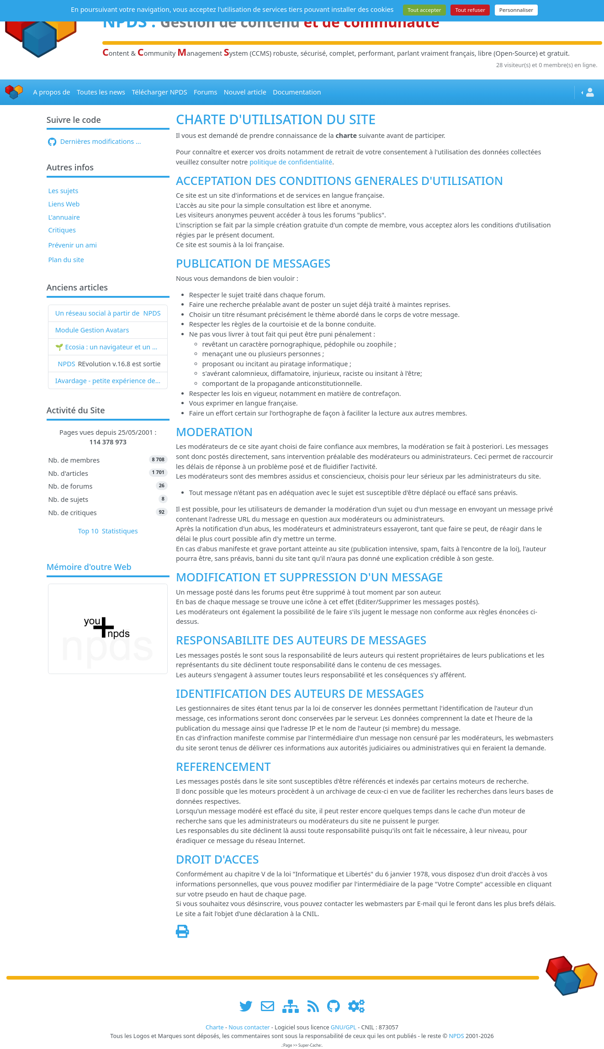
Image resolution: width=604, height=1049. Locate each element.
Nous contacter (249, 1027)
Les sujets (63, 190)
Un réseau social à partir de (97, 313)
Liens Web (63, 204)
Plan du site (66, 259)
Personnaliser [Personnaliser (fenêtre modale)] (516, 9)
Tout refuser (470, 9)
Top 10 (88, 531)
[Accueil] (14, 92)
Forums (205, 92)
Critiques (61, 230)
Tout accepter (424, 9)
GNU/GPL (343, 1027)
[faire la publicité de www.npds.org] (271, 1006)
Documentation (297, 92)
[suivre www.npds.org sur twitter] (249, 1006)
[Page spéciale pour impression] (182, 933)
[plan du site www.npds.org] (293, 1006)
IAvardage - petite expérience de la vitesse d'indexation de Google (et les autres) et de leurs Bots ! (108, 380)
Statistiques (120, 531)
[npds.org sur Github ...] (336, 1006)
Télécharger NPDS (159, 92)
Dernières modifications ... (94, 141)
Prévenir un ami (72, 245)
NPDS (152, 313)
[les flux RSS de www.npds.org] (316, 1006)
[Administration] (356, 1006)
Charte (215, 1027)
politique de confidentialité (290, 162)
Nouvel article (245, 92)
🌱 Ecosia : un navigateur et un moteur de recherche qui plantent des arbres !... (108, 347)
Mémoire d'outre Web (89, 567)
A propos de (51, 92)
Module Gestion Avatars (92, 330)
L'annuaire (63, 217)
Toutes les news (101, 92)
